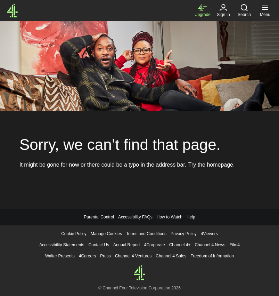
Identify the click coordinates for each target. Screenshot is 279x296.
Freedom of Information (212, 256)
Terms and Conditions (146, 233)
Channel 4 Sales (171, 256)
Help (191, 217)
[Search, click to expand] (244, 10)
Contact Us (99, 244)
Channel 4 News (210, 244)
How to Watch (169, 217)
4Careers (87, 256)
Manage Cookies (106, 233)
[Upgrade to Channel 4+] (202, 10)
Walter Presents (60, 256)
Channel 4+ (180, 244)
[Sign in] (223, 10)
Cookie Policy (74, 233)
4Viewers (209, 233)
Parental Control (99, 217)
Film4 (234, 244)
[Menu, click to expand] (265, 10)
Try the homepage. (211, 165)
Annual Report (126, 244)
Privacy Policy (184, 233)
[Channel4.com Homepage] (12, 10)
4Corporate (154, 244)
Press (105, 256)
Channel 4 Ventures (133, 256)
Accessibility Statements (61, 244)
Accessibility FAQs (135, 217)
